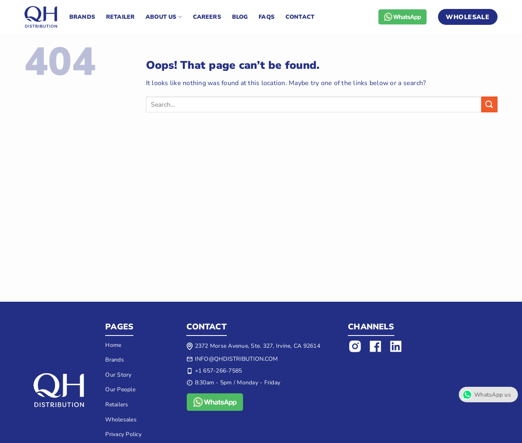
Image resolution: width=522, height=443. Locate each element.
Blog (240, 17)
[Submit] (489, 104)
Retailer (120, 17)
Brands (82, 17)
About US (164, 17)
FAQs (266, 17)
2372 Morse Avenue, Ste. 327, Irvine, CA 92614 (257, 346)
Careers (207, 17)
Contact (299, 17)
